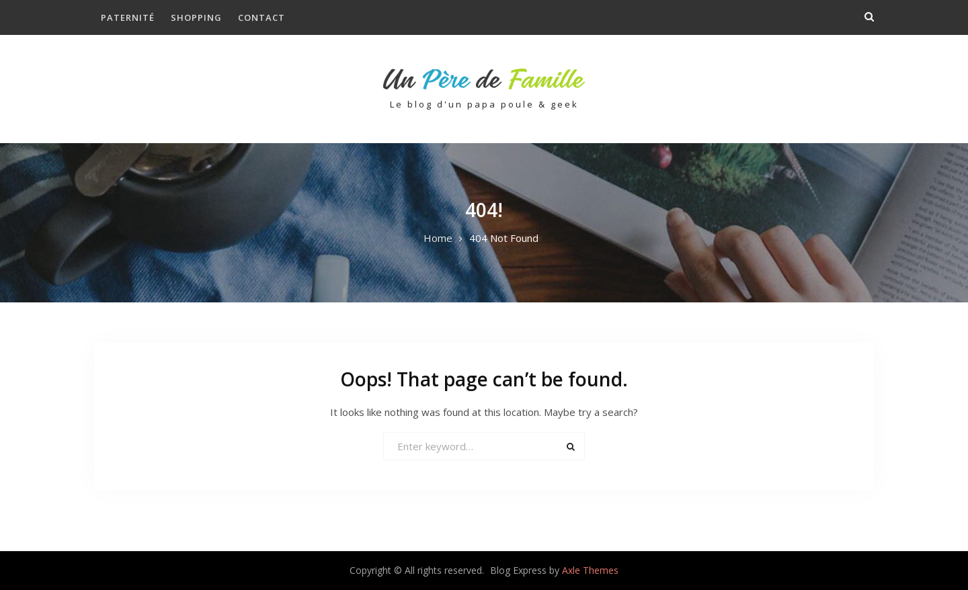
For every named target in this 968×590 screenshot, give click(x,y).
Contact (261, 17)
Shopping (196, 17)
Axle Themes (590, 570)
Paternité (128, 17)
